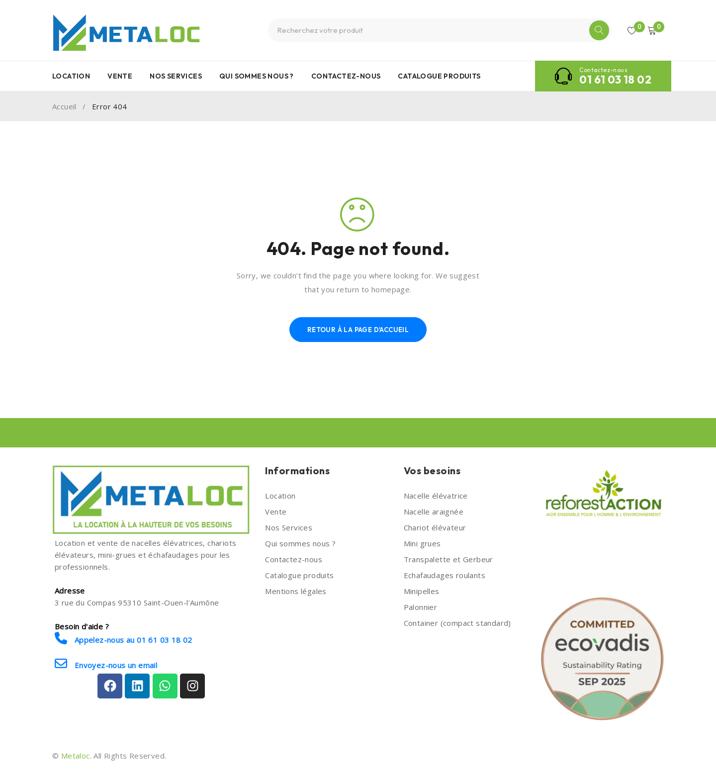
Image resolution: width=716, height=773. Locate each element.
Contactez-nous (293, 559)
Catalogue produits (299, 575)
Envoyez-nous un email (106, 664)
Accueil (64, 106)
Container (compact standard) (457, 623)
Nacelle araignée (433, 511)
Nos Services (288, 527)
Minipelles (422, 591)
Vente (275, 511)
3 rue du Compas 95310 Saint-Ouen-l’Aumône (137, 602)
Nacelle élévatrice (436, 496)
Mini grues (422, 543)
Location (280, 496)
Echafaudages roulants (444, 575)
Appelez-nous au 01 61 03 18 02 (123, 638)
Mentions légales (295, 591)
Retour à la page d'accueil (358, 329)
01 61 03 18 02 (615, 80)
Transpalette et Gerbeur (448, 559)
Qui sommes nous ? (300, 543)
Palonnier (421, 607)
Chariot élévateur (435, 527)
